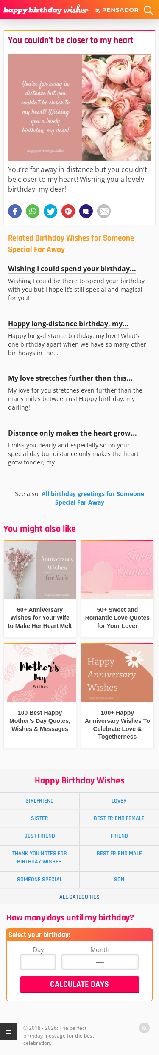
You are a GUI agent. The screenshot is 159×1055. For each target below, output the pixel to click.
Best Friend (39, 836)
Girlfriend (39, 801)
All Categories (79, 897)
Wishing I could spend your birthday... (72, 268)
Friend (119, 836)
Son (119, 879)
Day (38, 949)
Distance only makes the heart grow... (72, 433)
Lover (119, 801)
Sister (39, 818)
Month (99, 949)
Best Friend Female (119, 818)
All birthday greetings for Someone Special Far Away (93, 498)
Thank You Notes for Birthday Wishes (39, 858)
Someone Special (39, 879)
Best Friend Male (119, 853)
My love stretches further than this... (70, 378)
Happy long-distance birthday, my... (68, 323)
